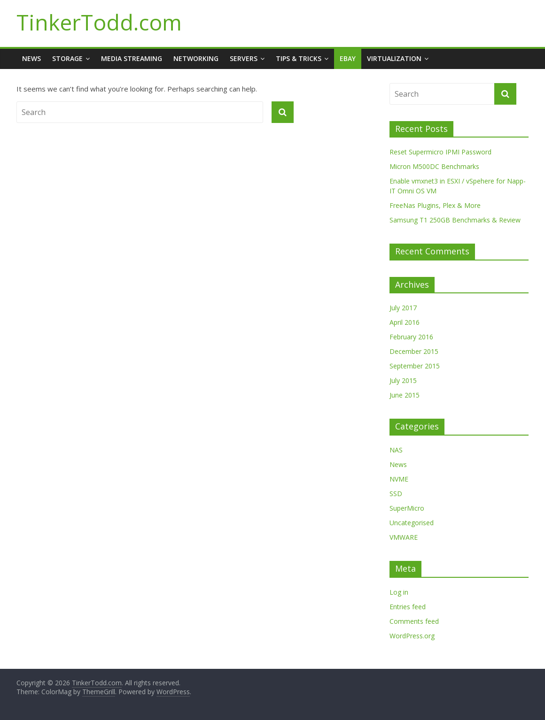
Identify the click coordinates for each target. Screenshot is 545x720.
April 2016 (404, 322)
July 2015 (403, 380)
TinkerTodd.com (99, 22)
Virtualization (394, 58)
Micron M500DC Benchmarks (434, 166)
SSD (395, 493)
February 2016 (411, 336)
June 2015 (404, 395)
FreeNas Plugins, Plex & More (435, 205)
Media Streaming (131, 58)
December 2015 (413, 351)
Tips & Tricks (298, 58)
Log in (398, 592)
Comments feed (414, 621)
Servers (243, 58)
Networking (195, 58)
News (31, 58)
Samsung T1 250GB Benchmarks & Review (455, 219)
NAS (396, 449)
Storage (67, 58)
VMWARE (403, 537)
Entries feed (407, 606)
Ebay (348, 58)
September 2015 (414, 365)
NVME (398, 479)
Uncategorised (411, 522)
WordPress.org (412, 635)
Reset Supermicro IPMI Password (440, 151)
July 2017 (403, 307)
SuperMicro (406, 508)
